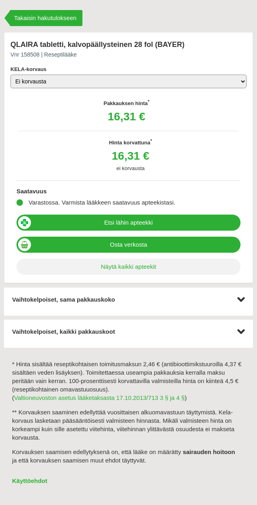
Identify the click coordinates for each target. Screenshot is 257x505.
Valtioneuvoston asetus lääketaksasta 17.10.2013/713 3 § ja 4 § (99, 397)
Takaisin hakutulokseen (45, 17)
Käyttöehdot (29, 480)
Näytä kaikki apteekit (128, 266)
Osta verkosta (128, 244)
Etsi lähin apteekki (128, 222)
